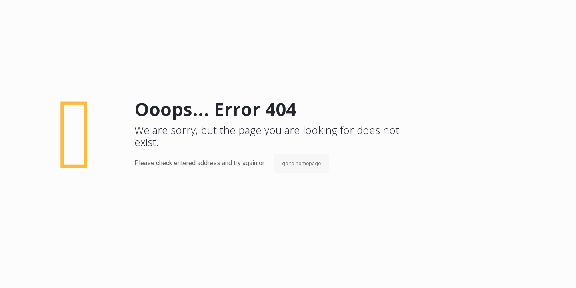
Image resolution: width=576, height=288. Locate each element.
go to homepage (301, 163)
